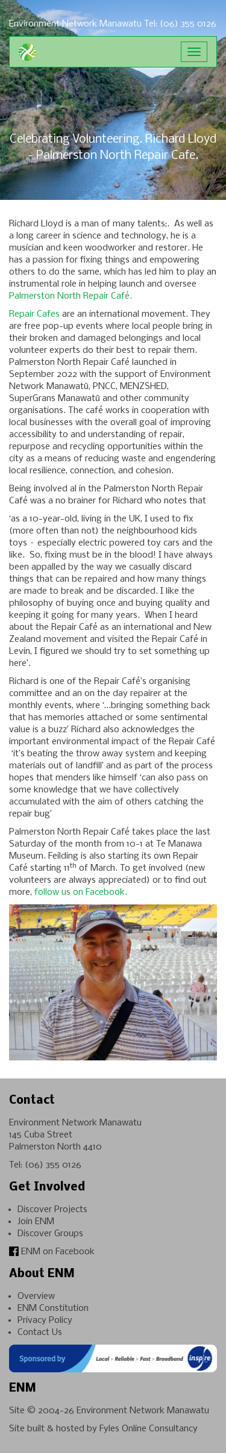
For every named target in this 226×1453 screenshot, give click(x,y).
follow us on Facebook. (80, 892)
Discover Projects (52, 1210)
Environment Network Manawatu (143, 1411)
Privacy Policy (44, 1320)
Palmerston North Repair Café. (70, 296)
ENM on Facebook (52, 1252)
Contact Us (39, 1332)
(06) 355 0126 (53, 1165)
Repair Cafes (34, 314)
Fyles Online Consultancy (148, 1429)
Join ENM (35, 1222)
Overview (36, 1296)
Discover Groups (50, 1234)
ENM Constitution (53, 1308)
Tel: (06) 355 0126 (180, 24)
